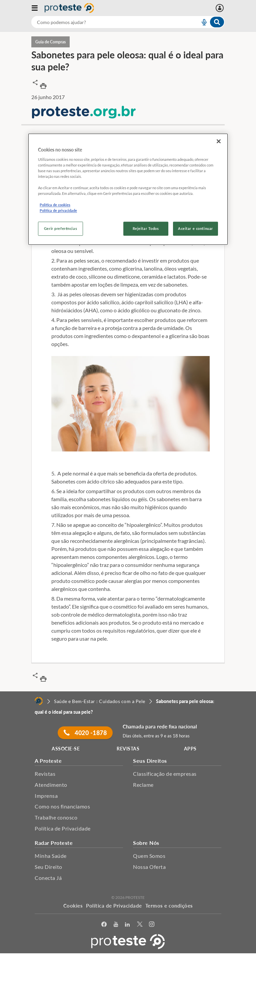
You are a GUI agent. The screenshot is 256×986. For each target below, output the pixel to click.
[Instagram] (152, 924)
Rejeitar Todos (146, 229)
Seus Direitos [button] (150, 760)
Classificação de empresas (165, 773)
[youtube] (116, 924)
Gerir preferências (60, 229)
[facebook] (104, 924)
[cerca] (107, 22)
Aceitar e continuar (195, 229)
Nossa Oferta (149, 867)
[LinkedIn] (127, 924)
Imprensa (46, 795)
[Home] (39, 701)
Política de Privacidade (63, 828)
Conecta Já (48, 878)
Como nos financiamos (62, 806)
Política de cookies (55, 205)
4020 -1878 (85, 732)
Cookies (73, 906)
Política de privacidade (58, 211)
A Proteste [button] (48, 760)
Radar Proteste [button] (54, 843)
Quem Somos (149, 856)
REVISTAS (128, 748)
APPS (190, 748)
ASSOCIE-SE (66, 748)
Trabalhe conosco (56, 817)
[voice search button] (201, 22)
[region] (128, 189)
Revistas (45, 773)
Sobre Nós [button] (146, 843)
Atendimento (51, 784)
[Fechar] (218, 141)
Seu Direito (48, 867)
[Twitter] (140, 924)
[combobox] (128, 22)
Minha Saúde (51, 856)
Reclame (143, 784)
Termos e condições (169, 906)
